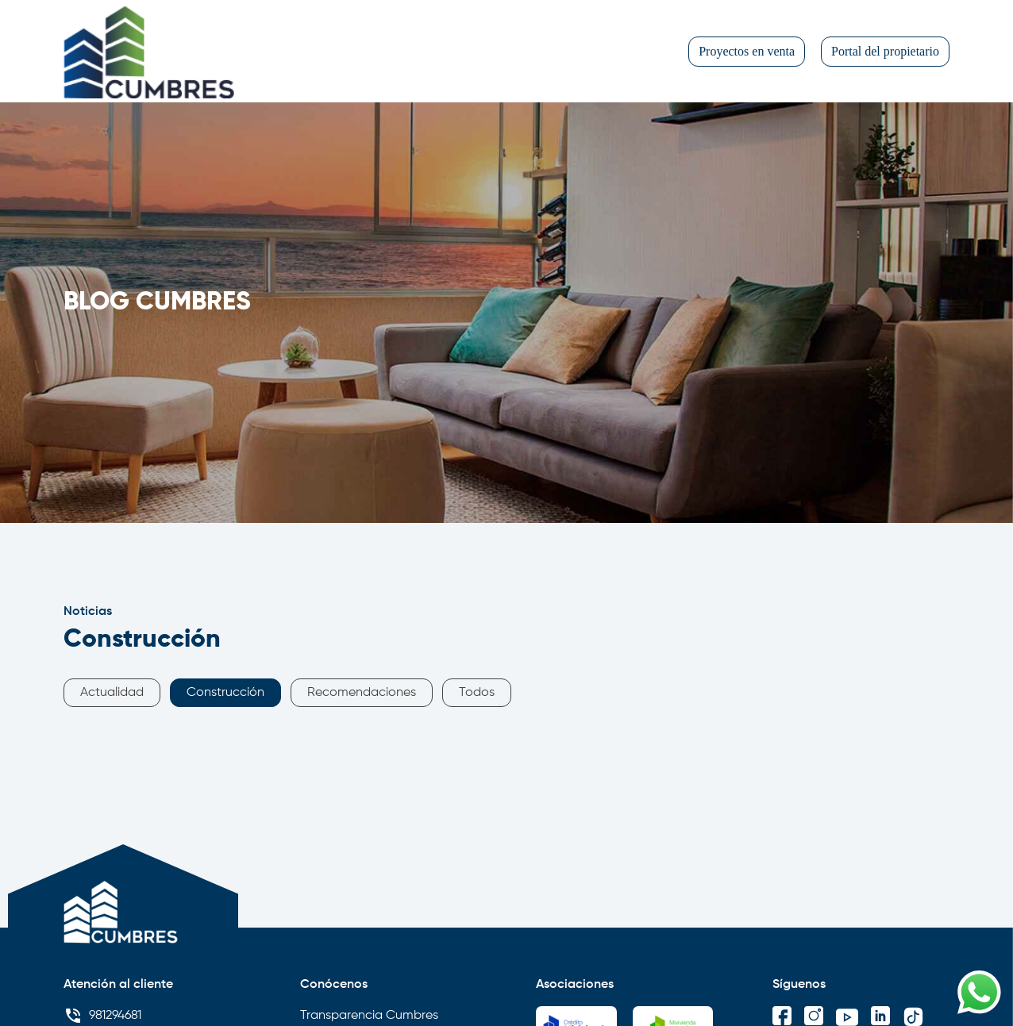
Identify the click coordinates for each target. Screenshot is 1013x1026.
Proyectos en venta (747, 51)
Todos (477, 692)
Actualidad (112, 692)
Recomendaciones (361, 692)
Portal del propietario (885, 51)
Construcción (225, 692)
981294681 (102, 1015)
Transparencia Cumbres (369, 1015)
